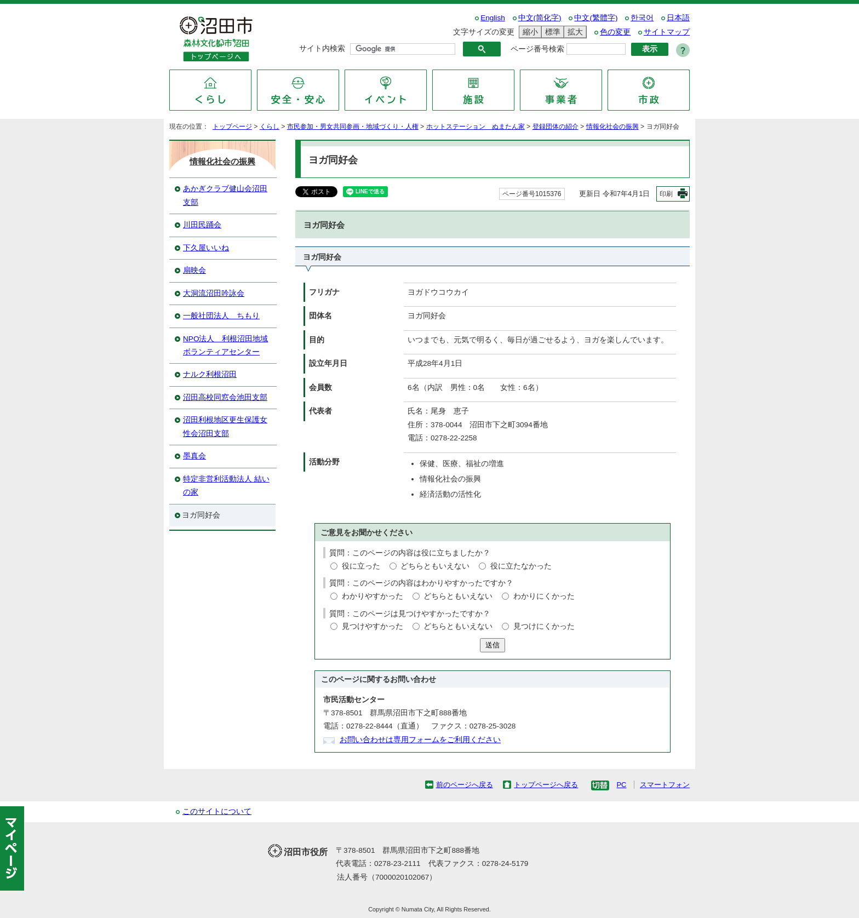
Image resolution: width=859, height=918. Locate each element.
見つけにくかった (544, 626)
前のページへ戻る (464, 785)
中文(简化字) (540, 18)
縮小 (528, 32)
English (492, 18)
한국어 (642, 18)
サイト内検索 (322, 48)
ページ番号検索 (537, 49)
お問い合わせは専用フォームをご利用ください (420, 740)
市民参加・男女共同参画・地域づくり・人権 (353, 126)
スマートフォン (665, 785)
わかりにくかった (544, 596)
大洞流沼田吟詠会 (213, 293)
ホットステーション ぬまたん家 (475, 126)
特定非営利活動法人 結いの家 (226, 485)
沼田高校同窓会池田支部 (225, 397)
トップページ (232, 126)
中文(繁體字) (595, 18)
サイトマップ (667, 32)
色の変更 (615, 32)
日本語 (678, 18)
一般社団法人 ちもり (221, 316)
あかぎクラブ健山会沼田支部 (225, 195)
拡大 (573, 32)
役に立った (361, 566)
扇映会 (194, 270)
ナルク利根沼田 (210, 374)
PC (621, 785)
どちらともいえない (434, 566)
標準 (551, 32)
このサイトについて (216, 811)
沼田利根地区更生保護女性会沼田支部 (225, 426)
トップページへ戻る (546, 785)
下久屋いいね (206, 248)
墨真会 (194, 456)
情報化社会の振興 (612, 126)
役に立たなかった (521, 566)
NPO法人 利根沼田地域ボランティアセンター (225, 345)
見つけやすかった (372, 626)
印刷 (666, 194)
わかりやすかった (372, 596)
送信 (492, 645)
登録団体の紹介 (555, 126)
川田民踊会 (202, 225)
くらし (269, 126)
